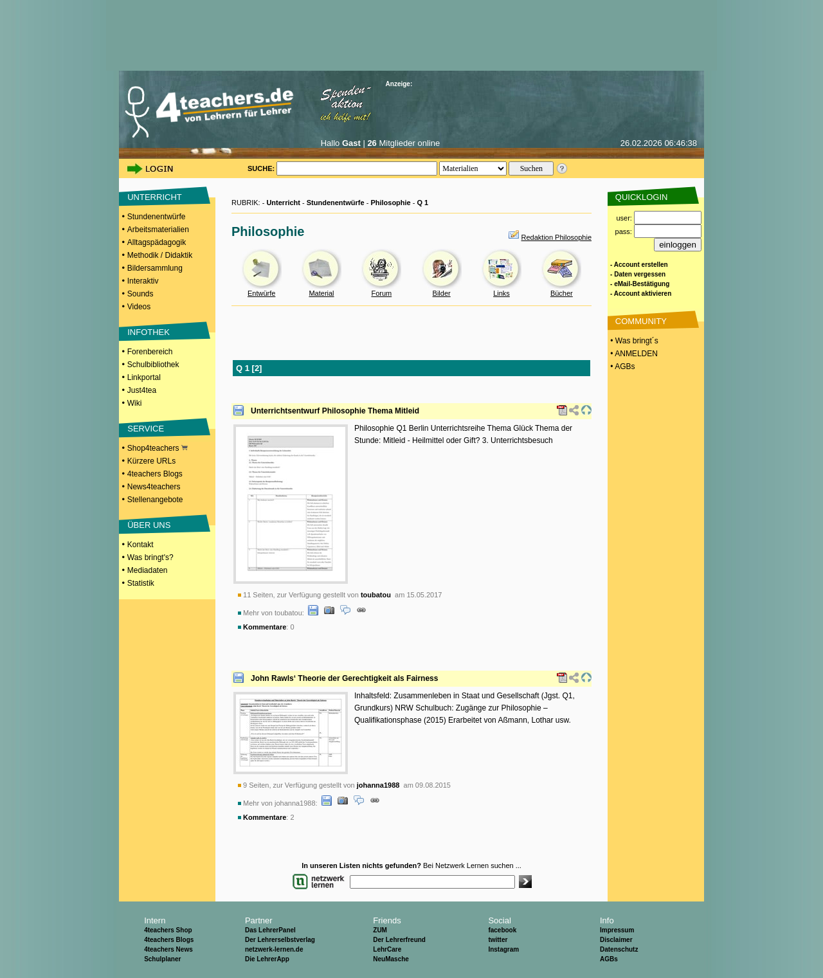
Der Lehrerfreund (399, 939)
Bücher (561, 293)
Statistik (140, 583)
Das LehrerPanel (270, 930)
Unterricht (283, 202)
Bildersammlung (155, 268)
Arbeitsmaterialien (158, 229)
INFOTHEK (148, 332)
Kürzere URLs (151, 461)
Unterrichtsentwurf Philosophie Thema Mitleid (335, 410)
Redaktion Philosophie (556, 237)
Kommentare (264, 627)
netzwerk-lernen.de (274, 949)
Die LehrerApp (267, 959)
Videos (138, 306)
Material (321, 293)
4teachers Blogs (155, 473)
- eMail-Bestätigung (639, 283)
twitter (497, 939)
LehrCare (387, 949)
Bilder (442, 293)
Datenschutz (619, 949)
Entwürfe (261, 293)
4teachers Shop (168, 930)
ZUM (380, 930)
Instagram (503, 949)
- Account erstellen (639, 264)
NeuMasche (391, 959)
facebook (502, 930)
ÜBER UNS (148, 525)
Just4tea (141, 390)
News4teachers (154, 486)
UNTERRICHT (154, 197)
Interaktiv (143, 280)
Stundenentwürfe (156, 216)
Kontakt (140, 544)
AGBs (609, 959)
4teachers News (168, 949)
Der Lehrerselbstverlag (280, 939)
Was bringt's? (150, 557)
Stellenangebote (155, 499)
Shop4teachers (157, 448)
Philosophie (390, 202)
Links (501, 293)
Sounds (140, 293)
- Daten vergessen (637, 274)
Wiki (134, 403)
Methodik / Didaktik (159, 255)
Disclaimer (616, 939)
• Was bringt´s (633, 340)
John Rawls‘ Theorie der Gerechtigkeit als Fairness (344, 678)
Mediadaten (147, 570)
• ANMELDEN (633, 353)
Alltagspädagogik (156, 242)
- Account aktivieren (640, 293)
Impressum (617, 930)
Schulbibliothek (153, 364)
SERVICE (145, 428)
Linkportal (144, 377)
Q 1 (423, 202)
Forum (381, 293)
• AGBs (621, 366)
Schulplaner (162, 959)
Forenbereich (150, 351)
